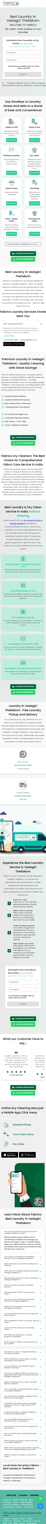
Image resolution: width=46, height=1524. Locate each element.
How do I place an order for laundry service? (23, 1286)
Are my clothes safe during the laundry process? (23, 1434)
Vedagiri (7, 1478)
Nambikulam (17, 1475)
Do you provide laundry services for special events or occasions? (23, 1420)
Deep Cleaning (26, 1502)
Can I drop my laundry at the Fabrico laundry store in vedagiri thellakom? (23, 1257)
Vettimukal (15, 1481)
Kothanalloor (29, 1478)
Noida (22, 1519)
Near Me (23, 1500)
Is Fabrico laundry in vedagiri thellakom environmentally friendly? (23, 1413)
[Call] (40, 1506)
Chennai (36, 1521)
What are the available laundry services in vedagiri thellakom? (23, 1272)
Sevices (16, 1500)
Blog (31, 1500)
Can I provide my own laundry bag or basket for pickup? (23, 1367)
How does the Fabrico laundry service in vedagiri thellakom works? (23, 1232)
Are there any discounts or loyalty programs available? (23, 1336)
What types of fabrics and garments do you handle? (23, 1343)
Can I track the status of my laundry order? (23, 1328)
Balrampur (7, 1521)
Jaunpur (15, 1519)
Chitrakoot (17, 1521)
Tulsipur (29, 1519)
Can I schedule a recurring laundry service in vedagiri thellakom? (23, 1390)
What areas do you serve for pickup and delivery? (23, 1265)
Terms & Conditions (11, 1504)
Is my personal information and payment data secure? (23, 1314)
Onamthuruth (17, 1478)
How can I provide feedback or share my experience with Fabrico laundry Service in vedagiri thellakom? (23, 1375)
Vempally (7, 1475)
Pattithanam (29, 1475)
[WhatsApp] (40, 1499)
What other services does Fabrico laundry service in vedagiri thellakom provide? (23, 1448)
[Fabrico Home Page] (11, 3)
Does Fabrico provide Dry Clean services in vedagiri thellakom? (23, 1441)
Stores (15, 1502)
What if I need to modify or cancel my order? (23, 1456)
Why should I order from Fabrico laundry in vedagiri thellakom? (23, 1279)
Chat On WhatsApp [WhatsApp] (23, 259)
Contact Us (28, 1507)
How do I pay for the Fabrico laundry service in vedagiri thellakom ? (23, 1300)
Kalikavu (7, 1481)
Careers (18, 1507)
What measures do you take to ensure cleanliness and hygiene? (23, 1360)
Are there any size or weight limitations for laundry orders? (23, 1353)
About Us (7, 1500)
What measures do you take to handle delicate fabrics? (23, 1383)
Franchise (7, 1502)
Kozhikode (27, 1521)
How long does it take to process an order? (23, 1293)
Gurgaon (6, 1519)
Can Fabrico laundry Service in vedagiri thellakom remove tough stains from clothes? (23, 1405)
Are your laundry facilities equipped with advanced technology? (23, 1397)
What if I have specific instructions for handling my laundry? (23, 1307)
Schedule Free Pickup (23, 253)
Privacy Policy (26, 1504)
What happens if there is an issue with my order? (23, 1321)
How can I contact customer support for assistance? (23, 1427)
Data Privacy (8, 1507)
